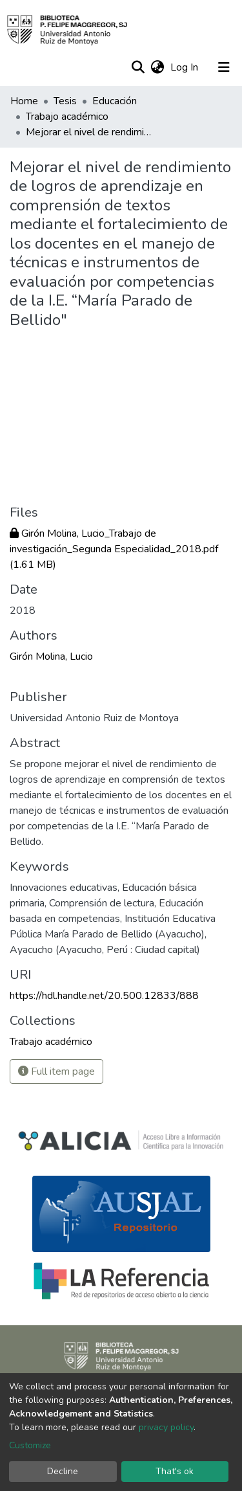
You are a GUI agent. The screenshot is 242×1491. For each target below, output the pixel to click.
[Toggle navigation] (224, 67)
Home (24, 101)
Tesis (65, 101)
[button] (157, 67)
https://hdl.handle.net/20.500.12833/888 (104, 996)
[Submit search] (137, 67)
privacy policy (166, 1427)
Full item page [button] (56, 1071)
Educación (114, 101)
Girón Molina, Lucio (51, 656)
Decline (62, 1471)
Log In (185, 67)
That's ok (175, 1471)
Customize (30, 1445)
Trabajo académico (67, 116)
